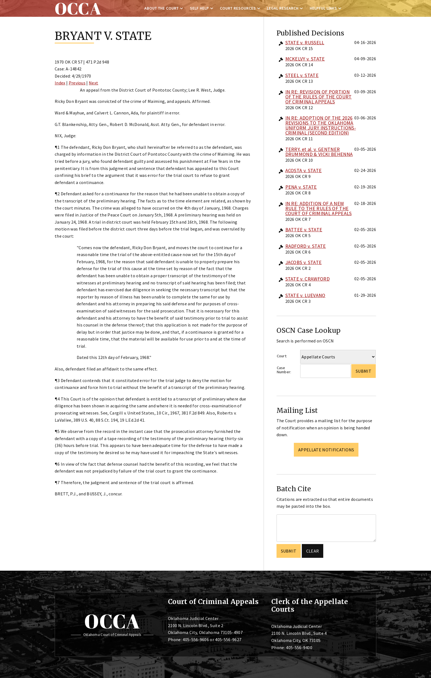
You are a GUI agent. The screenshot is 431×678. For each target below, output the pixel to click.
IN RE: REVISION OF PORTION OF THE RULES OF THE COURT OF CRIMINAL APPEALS (318, 97)
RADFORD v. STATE (305, 246)
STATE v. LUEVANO (305, 295)
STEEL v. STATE (302, 75)
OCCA (112, 621)
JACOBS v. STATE (303, 262)
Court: (282, 356)
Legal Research (283, 8)
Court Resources (238, 8)
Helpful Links (323, 8)
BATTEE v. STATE (303, 229)
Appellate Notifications (326, 449)
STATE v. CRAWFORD (307, 279)
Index (60, 83)
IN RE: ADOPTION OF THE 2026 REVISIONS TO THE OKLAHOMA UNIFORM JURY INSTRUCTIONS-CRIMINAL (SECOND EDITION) (320, 125)
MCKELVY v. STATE (305, 59)
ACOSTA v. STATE (303, 170)
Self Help (199, 8)
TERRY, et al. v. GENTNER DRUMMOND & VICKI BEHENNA (319, 151)
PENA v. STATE (301, 187)
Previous (77, 83)
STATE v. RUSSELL (304, 42)
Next (93, 83)
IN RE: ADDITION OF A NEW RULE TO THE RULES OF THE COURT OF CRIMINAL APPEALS (318, 208)
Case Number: (284, 370)
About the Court (161, 8)
